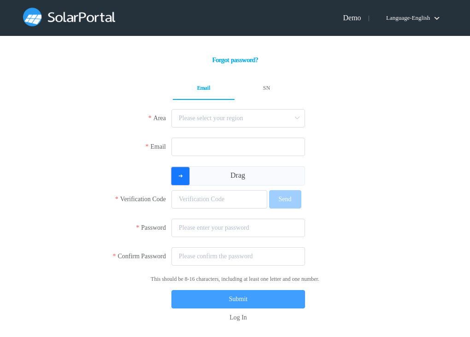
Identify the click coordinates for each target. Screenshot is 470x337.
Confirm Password (142, 256)
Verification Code (143, 199)
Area (159, 118)
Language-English (408, 17)
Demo (352, 18)
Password (153, 227)
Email (158, 146)
